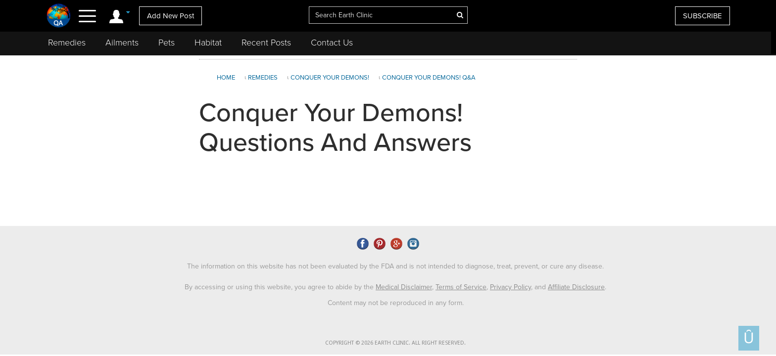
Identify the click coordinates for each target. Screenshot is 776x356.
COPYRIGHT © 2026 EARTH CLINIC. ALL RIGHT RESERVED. (395, 343)
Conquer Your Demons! (330, 78)
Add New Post (170, 15)
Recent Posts (266, 42)
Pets (166, 42)
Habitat (208, 42)
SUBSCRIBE (702, 15)
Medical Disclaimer (404, 287)
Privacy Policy (510, 287)
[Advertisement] (675, 140)
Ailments (122, 42)
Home (226, 78)
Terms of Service (461, 287)
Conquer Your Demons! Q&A (429, 78)
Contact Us (332, 42)
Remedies (67, 42)
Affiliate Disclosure (576, 287)
